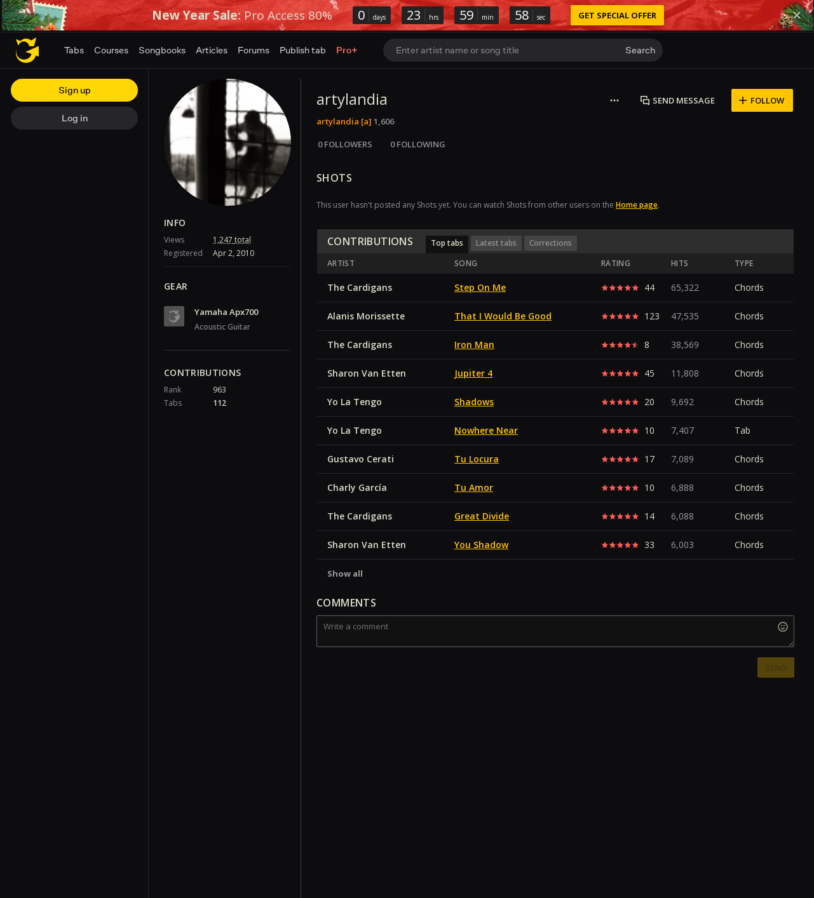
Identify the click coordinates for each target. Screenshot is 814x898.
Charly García (357, 487)
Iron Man (474, 344)
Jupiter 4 (473, 373)
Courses (111, 49)
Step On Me (480, 287)
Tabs (74, 49)
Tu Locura (476, 459)
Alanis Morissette (366, 316)
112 (219, 403)
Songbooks (162, 49)
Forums (253, 49)
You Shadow (481, 545)
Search (640, 49)
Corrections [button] (550, 243)
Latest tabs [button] (496, 243)
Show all (345, 573)
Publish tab (303, 49)
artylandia (337, 121)
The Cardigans (359, 287)
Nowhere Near (486, 430)
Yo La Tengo (354, 402)
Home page (637, 204)
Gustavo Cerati (360, 459)
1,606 (384, 121)
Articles (211, 49)
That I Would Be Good (503, 316)
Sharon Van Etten (366, 373)
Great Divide (481, 516)
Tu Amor (473, 487)
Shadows (474, 402)
